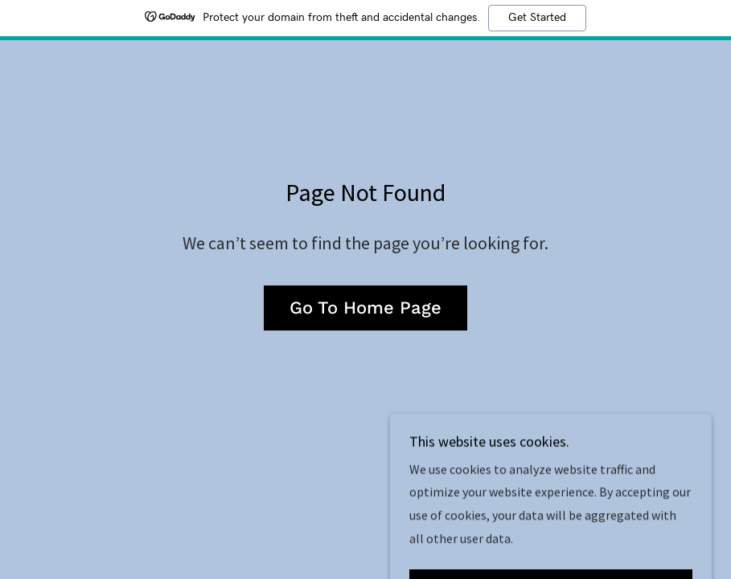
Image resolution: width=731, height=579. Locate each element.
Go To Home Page (365, 308)
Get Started (537, 17)
